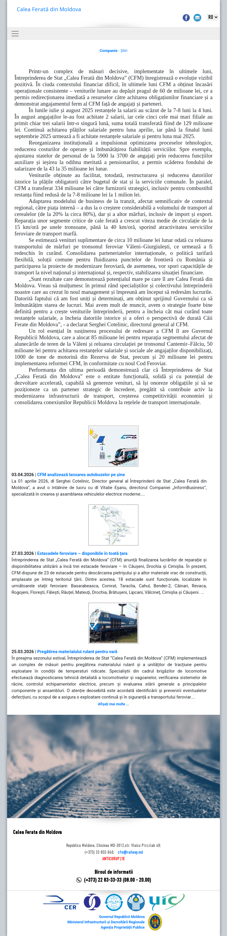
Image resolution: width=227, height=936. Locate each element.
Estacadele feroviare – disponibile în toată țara (82, 553)
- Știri (113, 50)
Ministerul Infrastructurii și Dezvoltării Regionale (106, 922)
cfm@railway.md (130, 852)
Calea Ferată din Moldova (49, 9)
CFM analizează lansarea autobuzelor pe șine (81, 474)
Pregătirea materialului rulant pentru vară (77, 651)
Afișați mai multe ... (113, 704)
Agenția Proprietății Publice (123, 927)
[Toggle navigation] (15, 33)
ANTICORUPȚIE (113, 859)
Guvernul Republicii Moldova (122, 917)
